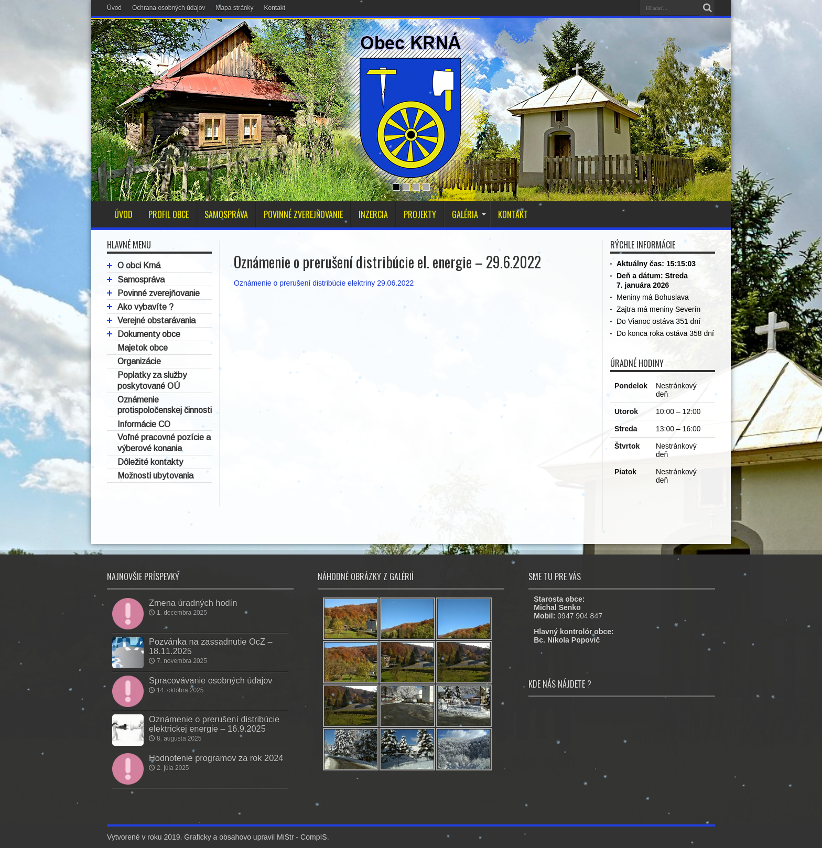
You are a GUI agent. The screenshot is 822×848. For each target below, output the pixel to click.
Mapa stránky (234, 8)
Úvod (114, 8)
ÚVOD (123, 214)
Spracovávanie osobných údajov (211, 680)
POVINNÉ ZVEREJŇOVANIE (303, 214)
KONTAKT (513, 214)
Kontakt (274, 8)
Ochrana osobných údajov (168, 8)
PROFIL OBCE (168, 214)
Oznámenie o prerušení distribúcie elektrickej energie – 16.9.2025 (214, 723)
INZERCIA (373, 214)
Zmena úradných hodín (193, 602)
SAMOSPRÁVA (226, 214)
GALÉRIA (469, 214)
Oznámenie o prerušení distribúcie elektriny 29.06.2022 (324, 283)
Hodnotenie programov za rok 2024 (216, 758)
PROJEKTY (420, 214)
